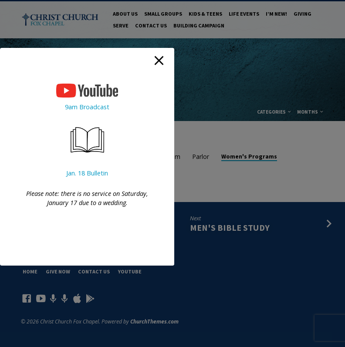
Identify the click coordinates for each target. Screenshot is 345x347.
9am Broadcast (87, 107)
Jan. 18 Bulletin (87, 173)
